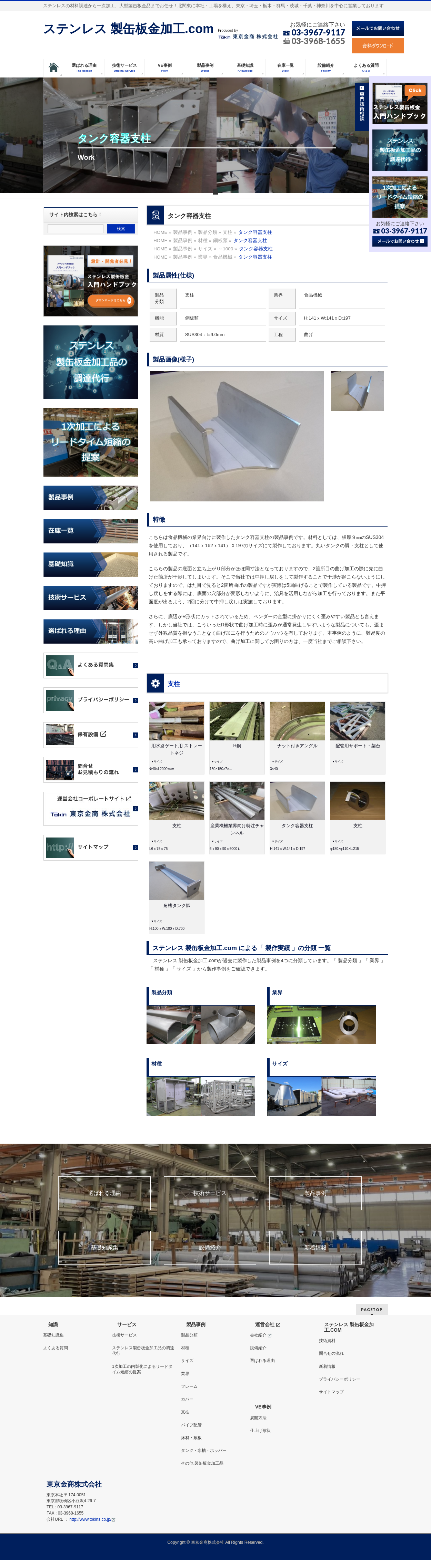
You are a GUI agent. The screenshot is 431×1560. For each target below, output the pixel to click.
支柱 (174, 683)
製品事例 (315, 1193)
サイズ (187, 1360)
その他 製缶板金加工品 (202, 1463)
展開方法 (258, 1417)
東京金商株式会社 (207, 1542)
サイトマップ (331, 1392)
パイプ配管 (191, 1425)
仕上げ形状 (260, 1430)
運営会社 (268, 1324)
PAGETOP (372, 1309)
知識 (53, 1324)
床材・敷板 (191, 1437)
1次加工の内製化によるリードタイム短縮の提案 (142, 1369)
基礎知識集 (104, 1247)
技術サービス (210, 1193)
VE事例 (263, 1407)
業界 (185, 1373)
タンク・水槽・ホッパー (204, 1450)
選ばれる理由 (104, 1193)
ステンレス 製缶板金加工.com (128, 29)
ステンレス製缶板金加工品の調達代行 (143, 1350)
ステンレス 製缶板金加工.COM (349, 1327)
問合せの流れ (331, 1353)
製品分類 (189, 1335)
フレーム (189, 1386)
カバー (187, 1399)
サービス (127, 1324)
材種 (185, 1347)
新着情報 (315, 1247)
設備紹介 (210, 1247)
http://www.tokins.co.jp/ (92, 1519)
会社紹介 (261, 1335)
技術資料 (327, 1340)
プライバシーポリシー (339, 1379)
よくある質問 (55, 1347)
